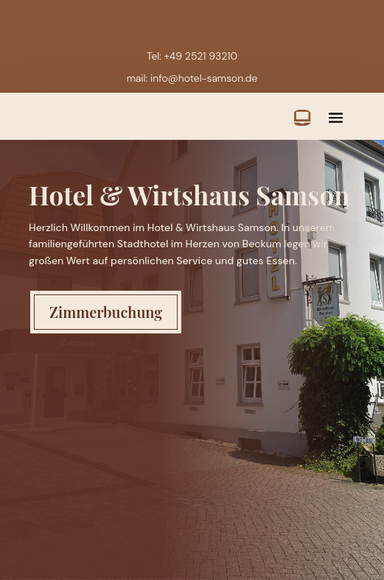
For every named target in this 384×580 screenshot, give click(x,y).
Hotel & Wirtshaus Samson (189, 194)
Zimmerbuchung (105, 312)
